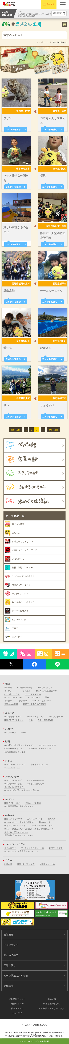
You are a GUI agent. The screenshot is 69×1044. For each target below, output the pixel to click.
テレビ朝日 (17, 1013)
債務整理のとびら (51, 1003)
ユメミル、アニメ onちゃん (16, 832)
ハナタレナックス (12, 694)
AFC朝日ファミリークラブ (51, 1008)
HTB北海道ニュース (13, 717)
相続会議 (51, 999)
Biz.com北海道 (34, 697)
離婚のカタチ (17, 1003)
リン (6, 405)
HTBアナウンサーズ (13, 780)
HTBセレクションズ (26, 864)
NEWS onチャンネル (35, 717)
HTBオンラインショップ (14, 764)
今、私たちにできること (14, 787)
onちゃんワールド (35, 819)
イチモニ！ (26, 691)
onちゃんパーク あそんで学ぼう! (19, 822)
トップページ (42, 42)
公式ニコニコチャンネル (14, 752)
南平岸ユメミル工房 (39, 764)
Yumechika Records (12, 768)
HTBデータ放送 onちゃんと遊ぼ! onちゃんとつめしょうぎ (29, 829)
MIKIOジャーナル (47, 864)
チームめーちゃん (51, 290)
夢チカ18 (23, 701)
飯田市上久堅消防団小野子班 (52, 235)
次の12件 (53, 429)
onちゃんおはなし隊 (35, 784)
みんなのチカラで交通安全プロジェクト (21, 851)
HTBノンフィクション (13, 720)
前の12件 (15, 429)
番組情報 (50, 4)
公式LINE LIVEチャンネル (40, 748)
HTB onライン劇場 (33, 803)
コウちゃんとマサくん (52, 120)
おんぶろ (51, 819)
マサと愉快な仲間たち (16, 178)
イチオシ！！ (10, 691)
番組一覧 (8, 687)
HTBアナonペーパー (35, 780)
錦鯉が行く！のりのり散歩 (34, 704)
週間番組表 (57, 13)
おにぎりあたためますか (46, 691)
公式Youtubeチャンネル (14, 748)
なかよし (45, 347)
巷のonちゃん (44, 822)
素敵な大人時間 (11, 704)
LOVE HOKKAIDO (33, 694)
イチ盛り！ (9, 701)
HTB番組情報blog (24, 687)
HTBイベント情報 (12, 803)
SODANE (8, 864)
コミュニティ (10, 848)
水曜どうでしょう (45, 687)
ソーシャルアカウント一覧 (32, 848)
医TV (47, 697)
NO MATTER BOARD (13, 697)
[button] (63, 4)
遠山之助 (9, 290)
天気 (31, 720)
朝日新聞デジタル (17, 999)
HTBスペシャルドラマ (41, 701)
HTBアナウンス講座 (13, 784)
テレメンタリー (56, 717)
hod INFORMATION (47, 745)
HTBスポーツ (10, 733)
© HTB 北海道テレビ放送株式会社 (34, 1041)
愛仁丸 (7, 347)
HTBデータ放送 (56, 848)
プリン (7, 118)
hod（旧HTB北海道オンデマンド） (19, 745)
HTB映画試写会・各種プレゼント (18, 806)
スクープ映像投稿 (45, 720)
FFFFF (23, 733)
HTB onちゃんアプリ (13, 819)
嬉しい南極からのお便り (16, 229)
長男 (43, 175)
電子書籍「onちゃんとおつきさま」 (19, 835)
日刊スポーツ (17, 1008)
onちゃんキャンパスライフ (15, 825)
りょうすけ (47, 405)
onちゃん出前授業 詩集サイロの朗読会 (21, 790)
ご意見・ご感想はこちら (35, 1025)
